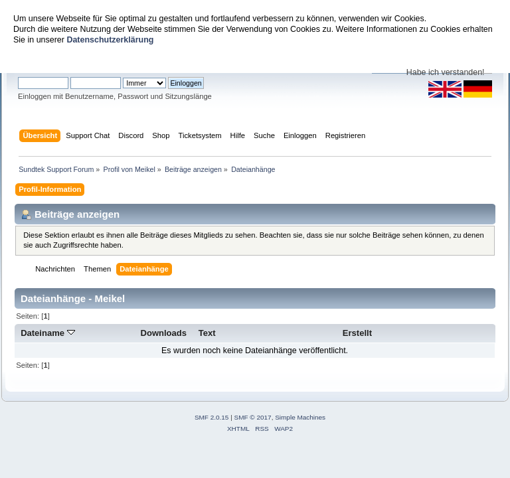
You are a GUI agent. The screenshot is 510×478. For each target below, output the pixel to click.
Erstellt (357, 333)
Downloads (164, 333)
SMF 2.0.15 (212, 417)
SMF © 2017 (253, 417)
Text (207, 333)
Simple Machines (300, 417)
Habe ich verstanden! (445, 72)
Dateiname (48, 333)
